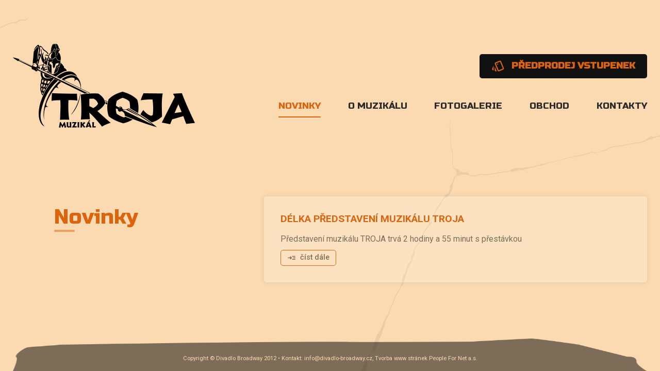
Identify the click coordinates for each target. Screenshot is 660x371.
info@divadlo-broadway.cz (338, 358)
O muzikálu (377, 105)
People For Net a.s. (453, 358)
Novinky (299, 105)
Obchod (549, 105)
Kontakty (622, 105)
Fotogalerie (468, 105)
